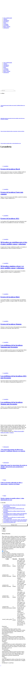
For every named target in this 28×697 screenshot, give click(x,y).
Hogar (4, 22)
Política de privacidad (19, 431)
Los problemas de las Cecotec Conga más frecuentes (14, 521)
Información (6, 27)
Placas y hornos (6, 26)
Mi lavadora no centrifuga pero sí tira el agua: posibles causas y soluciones (14, 243)
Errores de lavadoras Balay (10, 297)
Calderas (5, 19)
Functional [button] (4, 626)
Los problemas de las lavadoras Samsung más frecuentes (12, 346)
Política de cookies (5, 432)
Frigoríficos (6, 21)
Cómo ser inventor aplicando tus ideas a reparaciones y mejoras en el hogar (12, 131)
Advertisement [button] (5, 649)
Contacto (12, 432)
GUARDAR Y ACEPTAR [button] (7, 662)
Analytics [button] (4, 641)
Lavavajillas (6, 25)
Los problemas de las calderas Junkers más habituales (15, 513)
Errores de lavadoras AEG (10, 218)
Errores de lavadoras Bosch (10, 169)
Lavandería (5, 24)
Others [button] (3, 656)
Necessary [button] (4, 550)
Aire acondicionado (7, 17)
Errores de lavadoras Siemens (11, 324)
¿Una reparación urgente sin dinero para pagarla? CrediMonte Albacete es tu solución (13, 450)
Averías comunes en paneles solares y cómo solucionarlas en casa (11, 143)
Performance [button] (5, 633)
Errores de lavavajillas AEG (9, 522)
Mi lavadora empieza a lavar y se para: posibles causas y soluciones (12, 267)
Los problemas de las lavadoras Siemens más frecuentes (12, 403)
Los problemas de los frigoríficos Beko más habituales (15, 519)
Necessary (6, 551)
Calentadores (6, 20)
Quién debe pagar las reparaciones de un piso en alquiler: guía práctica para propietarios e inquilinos (14, 467)
